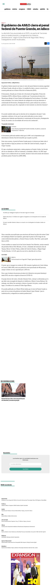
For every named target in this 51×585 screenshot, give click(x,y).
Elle (2, 473)
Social (10, 490)
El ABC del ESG (39, 490)
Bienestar (26, 506)
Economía (19, 458)
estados (35, 9)
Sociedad (26, 463)
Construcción (4, 485)
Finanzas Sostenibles (26, 490)
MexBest (4, 504)
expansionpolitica (25, 558)
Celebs (9, 474)
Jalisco (32, 354)
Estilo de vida (14, 474)
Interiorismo (32, 485)
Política (4, 462)
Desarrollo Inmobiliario (12, 485)
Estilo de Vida (31, 506)
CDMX (29, 9)
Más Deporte (23, 500)
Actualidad (4, 495)
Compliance (24, 570)
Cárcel (37, 354)
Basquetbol (18, 500)
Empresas (4, 458)
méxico (14, 9)
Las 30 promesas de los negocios (25, 551)
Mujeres (39, 458)
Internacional (24, 458)
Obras (33, 458)
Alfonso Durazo (19, 354)
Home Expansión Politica (11, 458)
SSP (12, 354)
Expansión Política (10, 390)
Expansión (4, 457)
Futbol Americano (11, 500)
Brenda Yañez (9, 396)
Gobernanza (14, 490)
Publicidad (24, 568)
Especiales (17, 495)
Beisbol (6, 500)
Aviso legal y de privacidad (24, 572)
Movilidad (19, 490)
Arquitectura (26, 485)
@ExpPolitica (15, 82)
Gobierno (3, 463)
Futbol (3, 500)
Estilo (3, 479)
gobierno (7, 9)
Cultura (30, 469)
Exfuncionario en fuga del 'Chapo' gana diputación (26, 259)
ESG (36, 458)
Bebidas (9, 506)
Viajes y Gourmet (25, 469)
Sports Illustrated (6, 499)
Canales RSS (25, 574)
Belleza (19, 469)
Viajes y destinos (15, 506)
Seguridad (26, 354)
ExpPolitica (22, 558)
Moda (16, 469)
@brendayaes (11, 403)
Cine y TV (18, 479)
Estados (14, 126)
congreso (22, 9)
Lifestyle (28, 500)
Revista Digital (33, 500)
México (4, 22)
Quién (3, 467)
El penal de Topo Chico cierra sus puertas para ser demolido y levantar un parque (25, 377)
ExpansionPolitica (28, 558)
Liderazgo (8, 495)
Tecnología (29, 458)
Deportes (13, 479)
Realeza (9, 469)
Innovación (33, 490)
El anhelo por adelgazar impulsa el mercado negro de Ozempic (18, 212)
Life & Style (5, 478)
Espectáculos (4, 469)
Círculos (13, 469)
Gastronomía (4, 506)
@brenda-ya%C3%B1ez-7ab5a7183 (17, 407)
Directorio (24, 576)
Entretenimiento (7, 479)
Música (21, 479)
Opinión (21, 463)
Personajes (21, 506)
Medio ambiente (5, 490)
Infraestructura (20, 485)
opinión (42, 9)
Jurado (36, 506)
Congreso (11, 463)
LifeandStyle (43, 458)
